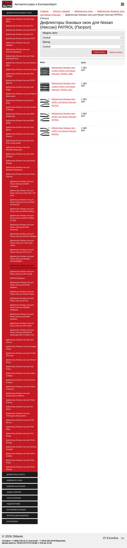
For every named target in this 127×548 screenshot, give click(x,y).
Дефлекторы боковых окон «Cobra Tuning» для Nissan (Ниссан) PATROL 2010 (63, 83)
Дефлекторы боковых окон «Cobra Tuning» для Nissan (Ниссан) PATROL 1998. (63, 70)
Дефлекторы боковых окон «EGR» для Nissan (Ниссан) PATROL (63, 96)
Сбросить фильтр (115, 52)
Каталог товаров (61, 11)
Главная (44, 11)
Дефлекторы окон (83, 11)
